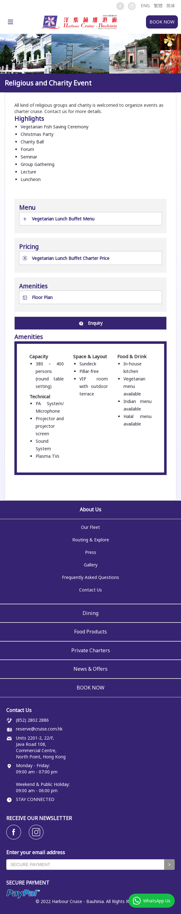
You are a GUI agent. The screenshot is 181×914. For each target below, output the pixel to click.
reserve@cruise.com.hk (39, 729)
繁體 (158, 5)
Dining (90, 613)
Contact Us (90, 590)
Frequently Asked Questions (90, 577)
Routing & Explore (90, 540)
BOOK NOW (90, 687)
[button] (144, 5)
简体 (170, 5)
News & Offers (90, 668)
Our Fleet (90, 527)
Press (90, 552)
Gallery (91, 565)
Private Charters (90, 650)
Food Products (90, 631)
